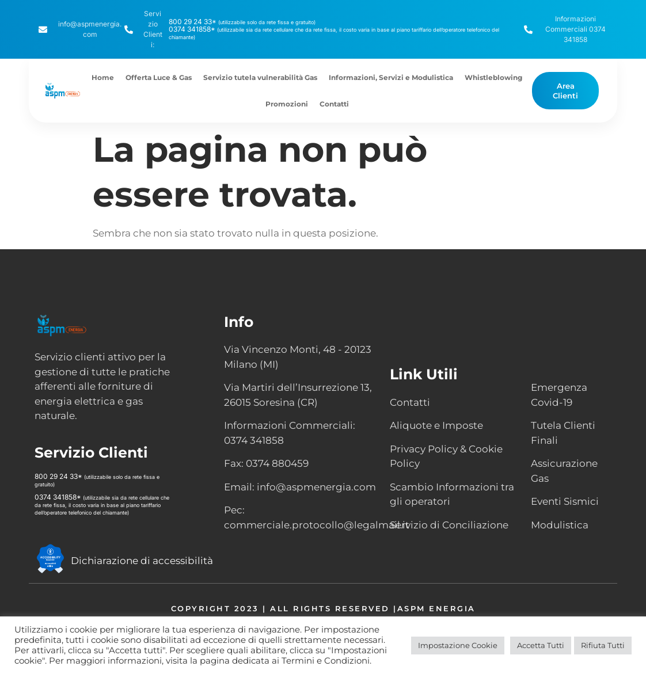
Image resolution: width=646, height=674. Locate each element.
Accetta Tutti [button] (540, 645)
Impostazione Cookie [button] (457, 645)
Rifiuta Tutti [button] (603, 645)
